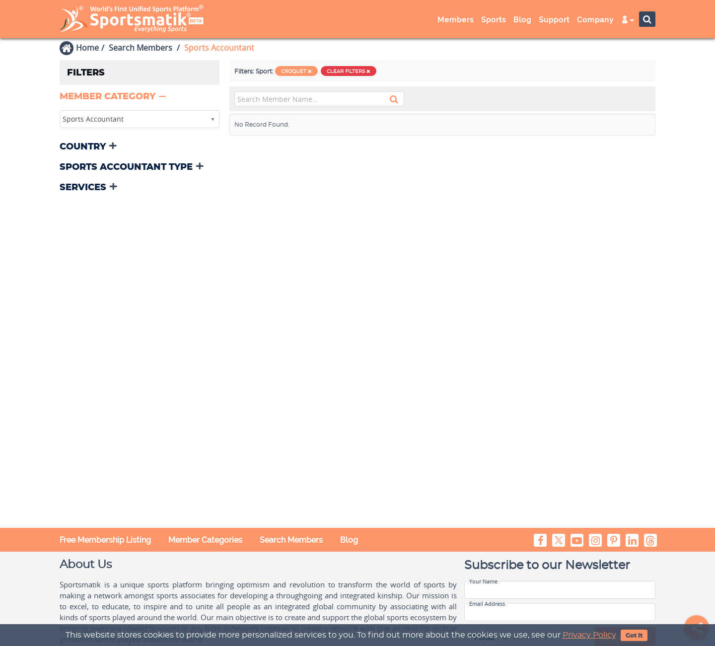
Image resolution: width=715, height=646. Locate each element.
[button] (114, 96)
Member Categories (205, 540)
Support (554, 19)
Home (87, 47)
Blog (522, 19)
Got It (634, 636)
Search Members (140, 47)
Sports (493, 19)
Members (455, 19)
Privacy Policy (589, 635)
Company (595, 19)
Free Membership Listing (105, 540)
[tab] (139, 97)
